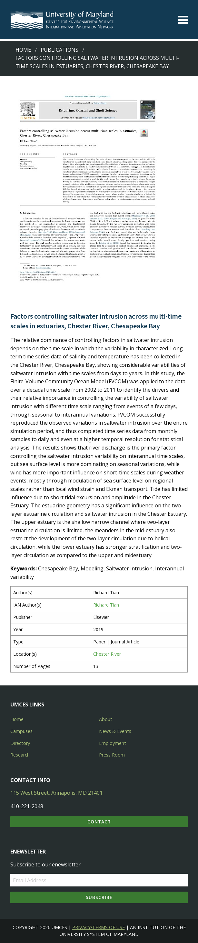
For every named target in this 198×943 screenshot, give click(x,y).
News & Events (115, 731)
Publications (59, 49)
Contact (99, 822)
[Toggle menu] (183, 20)
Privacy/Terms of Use (98, 927)
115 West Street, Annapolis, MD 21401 (56, 792)
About (105, 719)
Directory (20, 743)
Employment (112, 743)
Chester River (107, 654)
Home (23, 49)
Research (20, 755)
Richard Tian (106, 605)
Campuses (21, 731)
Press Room (112, 755)
